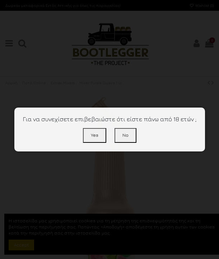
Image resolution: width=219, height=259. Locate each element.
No (125, 135)
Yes (94, 135)
